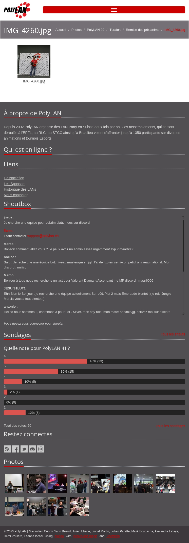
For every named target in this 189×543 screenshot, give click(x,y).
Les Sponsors (15, 184)
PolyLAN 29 (95, 30)
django (59, 536)
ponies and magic (85, 536)
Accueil (60, 30)
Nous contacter (16, 195)
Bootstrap (113, 536)
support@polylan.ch (43, 236)
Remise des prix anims (142, 30)
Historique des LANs (20, 189)
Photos (76, 30)
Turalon (115, 30)
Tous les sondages (170, 426)
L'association (14, 178)
